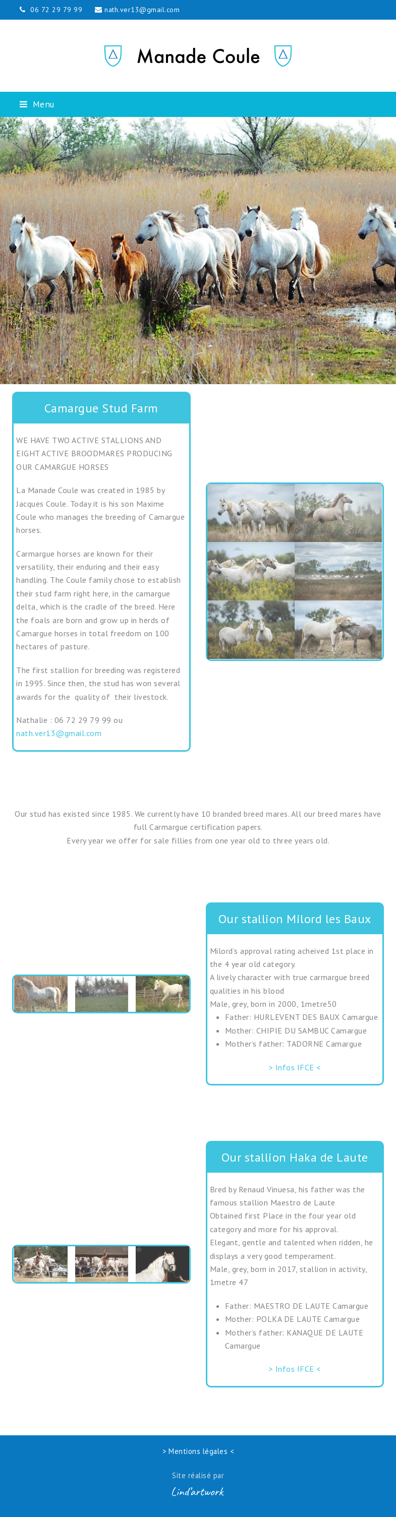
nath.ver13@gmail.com (142, 9)
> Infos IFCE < (295, 1067)
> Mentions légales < (198, 1451)
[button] (37, 104)
